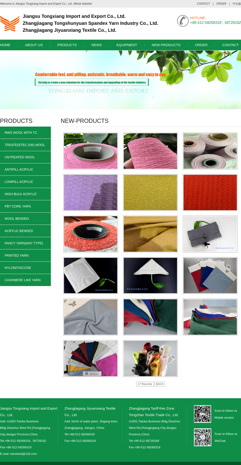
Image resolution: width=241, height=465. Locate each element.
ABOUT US (34, 45)
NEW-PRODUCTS (166, 45)
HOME (5, 45)
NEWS (97, 45)
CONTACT (203, 3)
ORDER (221, 3)
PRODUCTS (67, 45)
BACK (160, 384)
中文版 (237, 3)
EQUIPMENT (127, 45)
